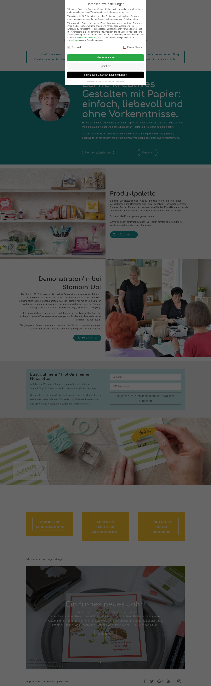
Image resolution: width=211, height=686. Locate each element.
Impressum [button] (120, 81)
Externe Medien (132, 47)
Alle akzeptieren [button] (105, 57)
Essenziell (74, 47)
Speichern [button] (105, 66)
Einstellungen (73, 40)
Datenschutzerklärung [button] (107, 81)
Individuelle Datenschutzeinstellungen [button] (105, 74)
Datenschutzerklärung (87, 37)
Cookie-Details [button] (92, 81)
